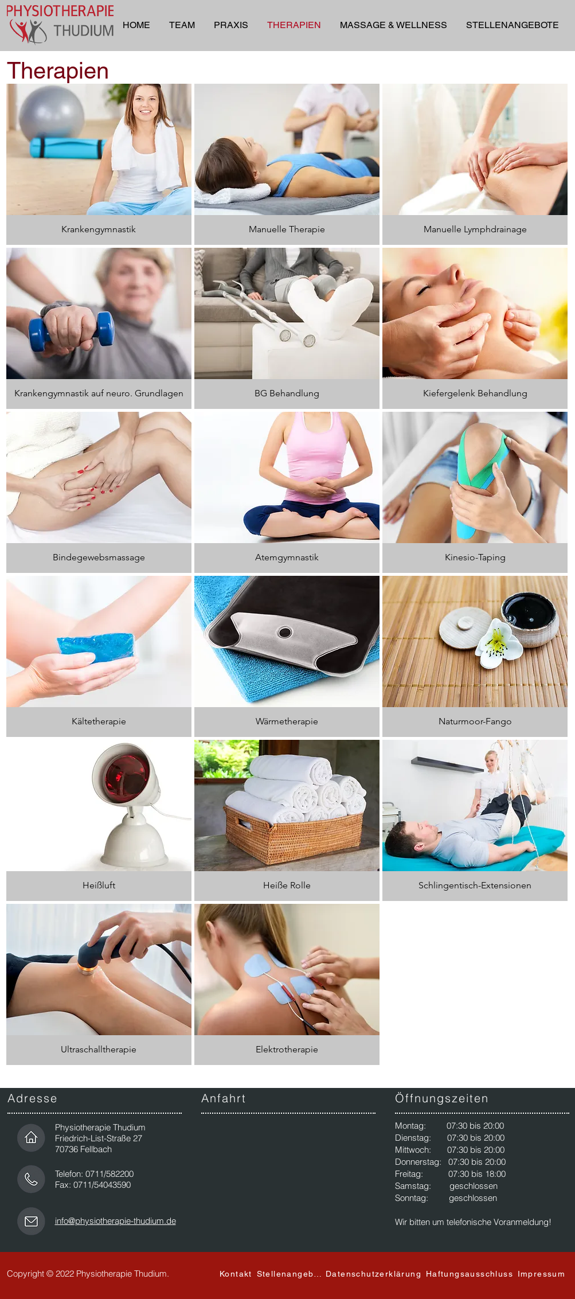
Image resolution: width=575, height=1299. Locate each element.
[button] (512, 25)
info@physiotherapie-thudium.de (115, 1220)
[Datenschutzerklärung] (375, 1273)
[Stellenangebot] (290, 1273)
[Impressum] (543, 1273)
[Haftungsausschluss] (471, 1273)
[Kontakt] (237, 1273)
